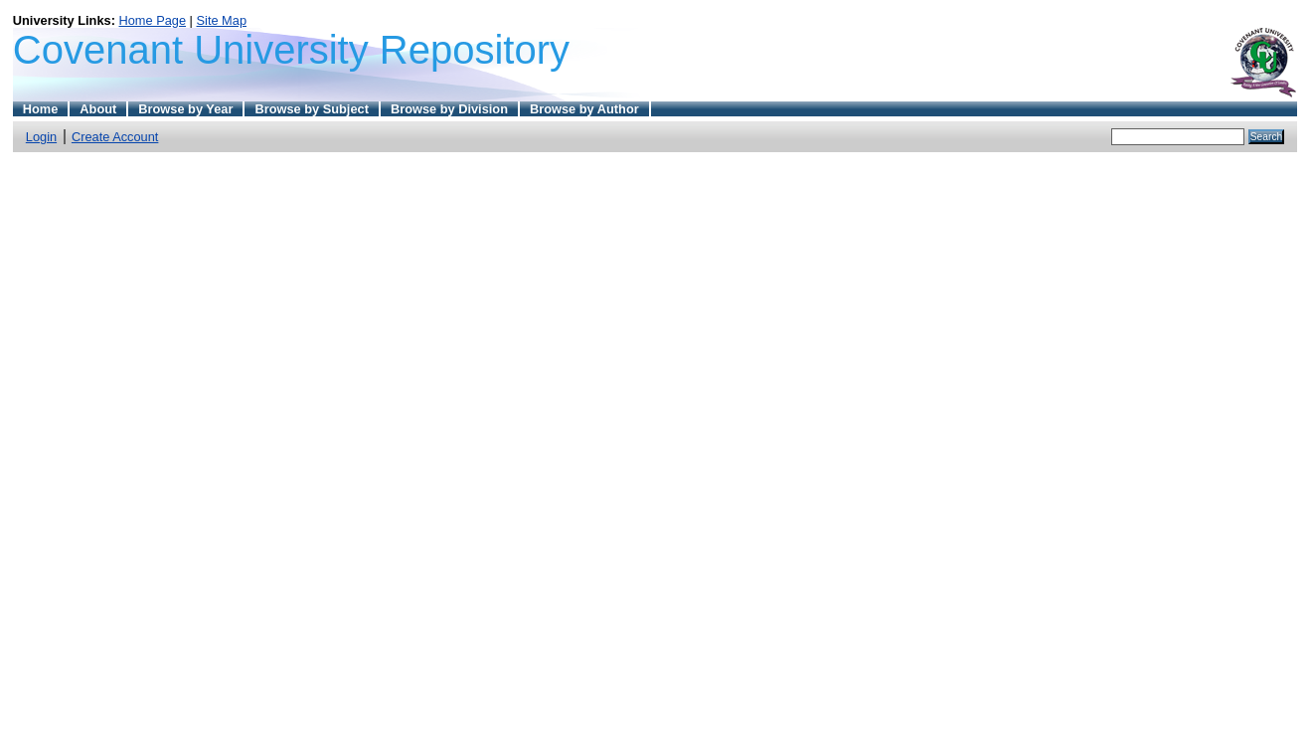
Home (41, 108)
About (98, 108)
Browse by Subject (311, 108)
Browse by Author (584, 108)
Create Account (115, 136)
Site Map (222, 20)
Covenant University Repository (291, 50)
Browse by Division (449, 108)
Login (41, 136)
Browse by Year (185, 108)
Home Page (152, 20)
